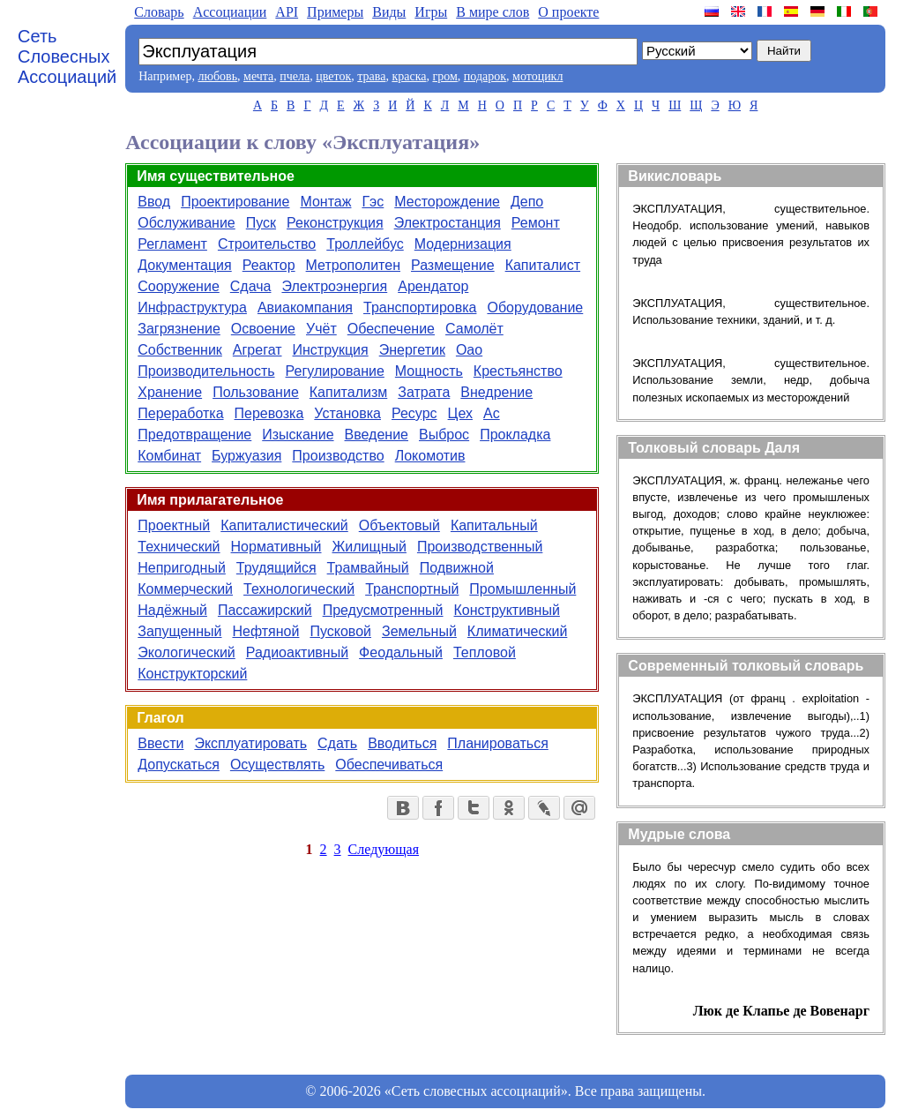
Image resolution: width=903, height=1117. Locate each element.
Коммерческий (185, 588)
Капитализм (348, 392)
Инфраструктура (192, 307)
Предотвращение (194, 434)
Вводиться (402, 743)
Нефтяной (265, 631)
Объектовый (399, 525)
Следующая (383, 849)
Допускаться (179, 764)
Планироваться (498, 743)
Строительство (267, 243)
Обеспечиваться (389, 764)
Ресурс (414, 413)
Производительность (206, 371)
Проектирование (235, 201)
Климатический (517, 631)
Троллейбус (364, 243)
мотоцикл (537, 76)
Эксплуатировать (250, 743)
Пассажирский (265, 610)
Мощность (429, 371)
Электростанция (447, 222)
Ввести (160, 743)
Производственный (479, 546)
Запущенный (179, 631)
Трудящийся (276, 567)
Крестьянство (518, 371)
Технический (179, 546)
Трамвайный (368, 567)
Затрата (424, 392)
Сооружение (179, 286)
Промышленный (522, 588)
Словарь (158, 11)
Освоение (263, 328)
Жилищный (369, 546)
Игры (430, 11)
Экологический (186, 652)
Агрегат (257, 349)
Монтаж (325, 201)
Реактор (269, 265)
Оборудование (535, 307)
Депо (527, 201)
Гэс (373, 201)
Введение (376, 434)
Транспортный (412, 588)
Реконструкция (335, 222)
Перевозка (269, 413)
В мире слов (492, 11)
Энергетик (412, 349)
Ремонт (535, 222)
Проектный (174, 525)
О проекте (568, 11)
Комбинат (169, 455)
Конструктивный (507, 610)
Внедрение (496, 392)
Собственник (180, 349)
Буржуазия (246, 455)
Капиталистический (284, 525)
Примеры (335, 11)
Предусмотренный (383, 610)
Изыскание (297, 434)
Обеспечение (391, 328)
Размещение (453, 265)
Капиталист (542, 265)
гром (444, 76)
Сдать (337, 743)
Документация (184, 265)
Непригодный (182, 567)
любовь (217, 76)
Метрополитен (353, 265)
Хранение (170, 392)
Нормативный (276, 546)
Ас (491, 413)
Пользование (256, 392)
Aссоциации (230, 11)
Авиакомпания (305, 307)
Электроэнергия (334, 286)
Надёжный (172, 610)
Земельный (419, 631)
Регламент (172, 243)
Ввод (154, 201)
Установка (347, 413)
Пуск (261, 222)
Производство (338, 455)
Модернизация (462, 243)
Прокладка (515, 434)
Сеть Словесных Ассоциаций (67, 56)
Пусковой (340, 631)
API (286, 11)
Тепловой (484, 652)
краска (409, 76)
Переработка (180, 413)
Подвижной (457, 567)
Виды (389, 11)
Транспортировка (419, 307)
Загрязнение (179, 328)
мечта (258, 76)
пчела (295, 76)
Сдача (251, 286)
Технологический (298, 588)
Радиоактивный (297, 652)
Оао (469, 349)
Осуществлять (277, 764)
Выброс (444, 434)
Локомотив (430, 455)
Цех (460, 413)
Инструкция (331, 349)
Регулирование (335, 371)
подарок (485, 76)
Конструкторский (192, 673)
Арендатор (433, 286)
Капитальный (494, 525)
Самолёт (474, 328)
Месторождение (447, 201)
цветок (333, 76)
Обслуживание (186, 222)
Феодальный (401, 652)
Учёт (321, 328)
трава (371, 76)
